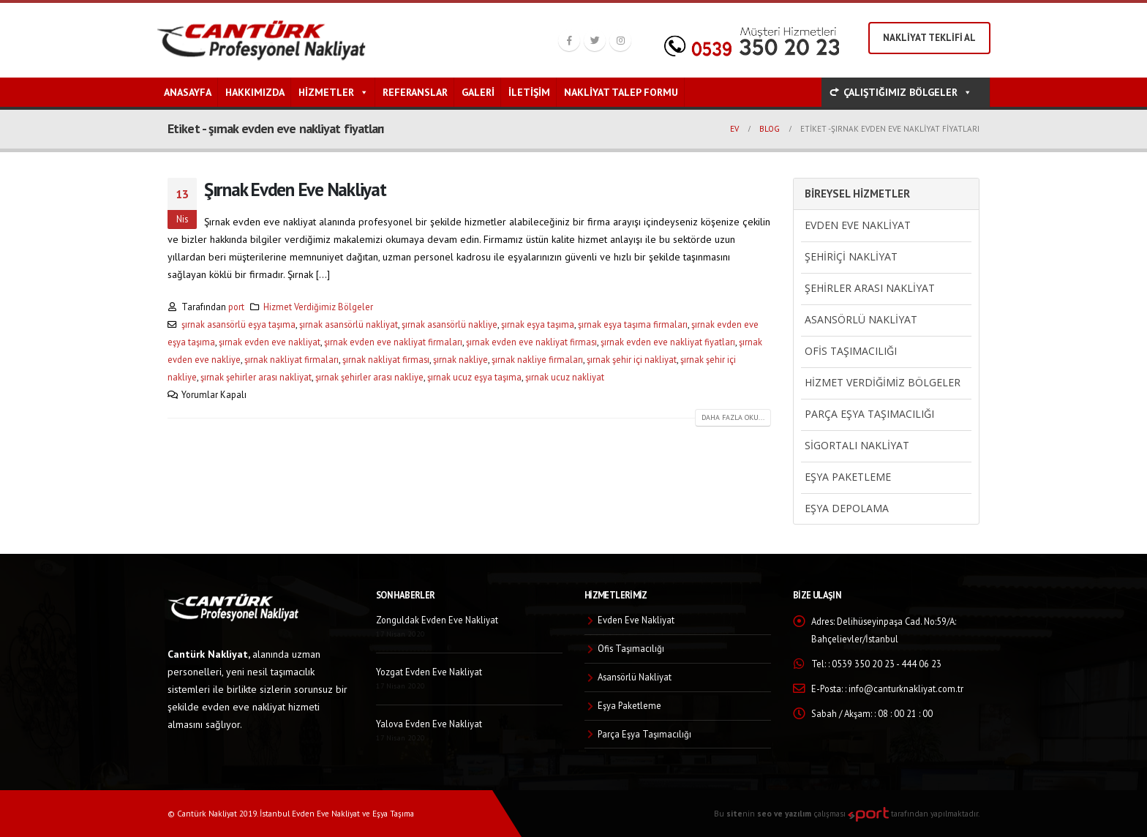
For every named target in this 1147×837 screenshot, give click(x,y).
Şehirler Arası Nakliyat (870, 288)
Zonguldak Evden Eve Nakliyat (437, 620)
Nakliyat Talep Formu (621, 92)
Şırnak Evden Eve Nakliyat (295, 189)
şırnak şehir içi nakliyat (632, 359)
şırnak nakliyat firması (385, 359)
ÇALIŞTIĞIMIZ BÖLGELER (907, 92)
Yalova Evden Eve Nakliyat (429, 723)
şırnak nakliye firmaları (537, 359)
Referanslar (415, 92)
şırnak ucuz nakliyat (564, 377)
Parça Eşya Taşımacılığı (869, 414)
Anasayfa (187, 92)
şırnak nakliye (460, 359)
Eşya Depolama (847, 508)
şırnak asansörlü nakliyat (348, 324)
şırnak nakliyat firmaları (291, 359)
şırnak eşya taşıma (537, 324)
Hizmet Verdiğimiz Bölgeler (318, 306)
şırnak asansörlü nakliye (449, 324)
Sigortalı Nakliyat (857, 445)
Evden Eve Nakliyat (858, 225)
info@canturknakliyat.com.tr (906, 688)
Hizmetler (333, 92)
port (236, 306)
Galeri (478, 92)
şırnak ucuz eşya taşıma (474, 377)
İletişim (529, 92)
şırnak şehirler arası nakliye (369, 377)
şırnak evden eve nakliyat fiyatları (668, 342)
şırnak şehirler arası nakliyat (256, 377)
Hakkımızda (255, 92)
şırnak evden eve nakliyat (269, 342)
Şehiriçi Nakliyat (851, 256)
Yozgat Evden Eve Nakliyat (429, 672)
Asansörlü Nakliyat (861, 319)
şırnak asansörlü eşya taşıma (238, 324)
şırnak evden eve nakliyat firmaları (393, 342)
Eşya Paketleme (848, 477)
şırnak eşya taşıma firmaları (633, 324)
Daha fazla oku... (733, 417)
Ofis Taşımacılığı (851, 351)
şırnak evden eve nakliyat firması (531, 342)
